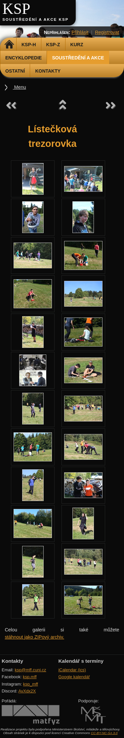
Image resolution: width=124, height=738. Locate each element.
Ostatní (15, 71)
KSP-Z (53, 44)
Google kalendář (74, 676)
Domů (9, 44)
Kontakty (48, 71)
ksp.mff (30, 676)
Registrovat (107, 32)
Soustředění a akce (78, 57)
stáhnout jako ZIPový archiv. (34, 637)
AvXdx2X (27, 690)
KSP (16, 8)
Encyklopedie (23, 57)
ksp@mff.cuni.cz (30, 669)
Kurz (76, 44)
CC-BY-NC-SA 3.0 (104, 733)
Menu (19, 87)
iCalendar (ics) (72, 669)
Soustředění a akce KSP (35, 19)
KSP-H (28, 44)
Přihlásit (79, 32)
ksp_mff (30, 684)
